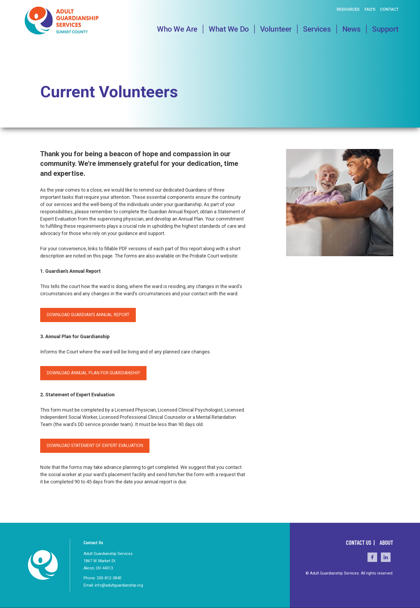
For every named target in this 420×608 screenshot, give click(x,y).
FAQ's (370, 9)
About (386, 542)
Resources (348, 9)
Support (385, 29)
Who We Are (177, 29)
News (351, 29)
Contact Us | (361, 542)
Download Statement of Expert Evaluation (95, 445)
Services (317, 29)
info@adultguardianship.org (119, 585)
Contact (389, 9)
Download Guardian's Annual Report (88, 314)
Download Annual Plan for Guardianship (93, 372)
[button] (339, 254)
